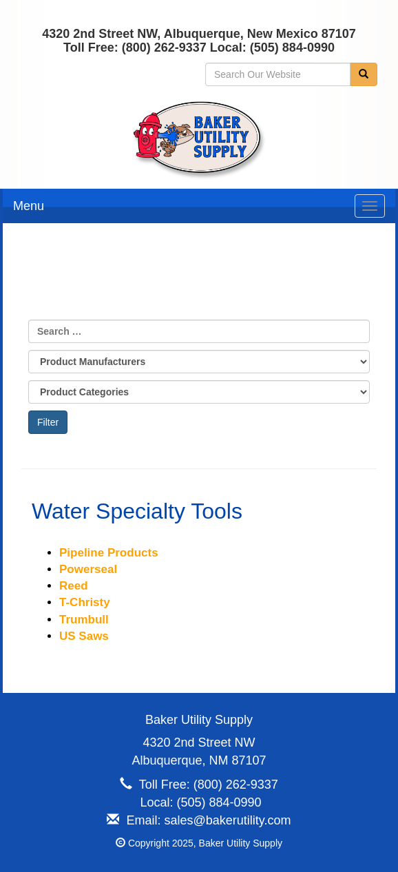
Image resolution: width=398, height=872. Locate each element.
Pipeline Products (108, 552)
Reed (73, 585)
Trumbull (84, 619)
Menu (28, 206)
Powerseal (88, 569)
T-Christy (84, 602)
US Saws (84, 636)
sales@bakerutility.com (228, 820)
